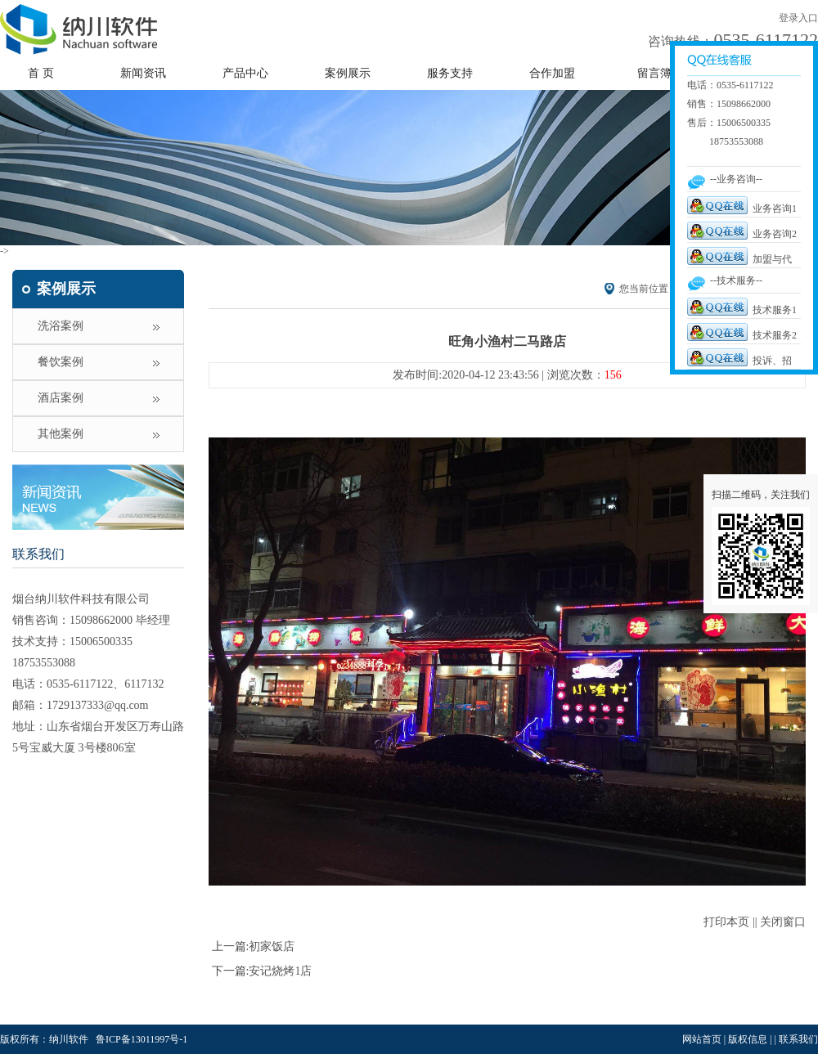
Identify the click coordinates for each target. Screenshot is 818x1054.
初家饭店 (271, 946)
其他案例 (60, 434)
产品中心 (245, 73)
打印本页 (726, 922)
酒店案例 (60, 398)
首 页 (41, 73)
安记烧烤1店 (280, 971)
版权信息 (747, 1039)
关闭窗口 (783, 922)
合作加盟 (552, 73)
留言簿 (654, 73)
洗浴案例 (60, 326)
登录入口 (798, 18)
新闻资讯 (143, 73)
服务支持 (450, 73)
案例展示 (348, 73)
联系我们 (38, 554)
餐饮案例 (60, 362)
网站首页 (701, 1039)
